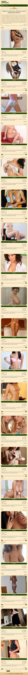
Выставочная (25, 28)
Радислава (3, 542)
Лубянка (25, 252)
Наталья (2, 380)
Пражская (25, 638)
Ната (2, 508)
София (2, 27)
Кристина (3, 91)
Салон (2, 413)
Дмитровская (25, 92)
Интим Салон (3, 187)
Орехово (25, 221)
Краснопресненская (24, 157)
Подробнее (25, 57)
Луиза (2, 251)
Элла (2, 349)
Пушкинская (25, 188)
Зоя (2, 220)
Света (2, 284)
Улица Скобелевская (23, 59)
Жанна (2, 606)
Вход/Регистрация (5, 5)
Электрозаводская (24, 350)
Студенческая (25, 445)
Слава (2, 573)
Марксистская (25, 607)
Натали (2, 58)
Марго (2, 444)
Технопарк (25, 285)
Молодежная (25, 414)
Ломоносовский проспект (23, 543)
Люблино (25, 574)
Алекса (2, 477)
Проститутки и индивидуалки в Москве (16, 673)
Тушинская (25, 478)
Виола (2, 156)
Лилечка (2, 637)
